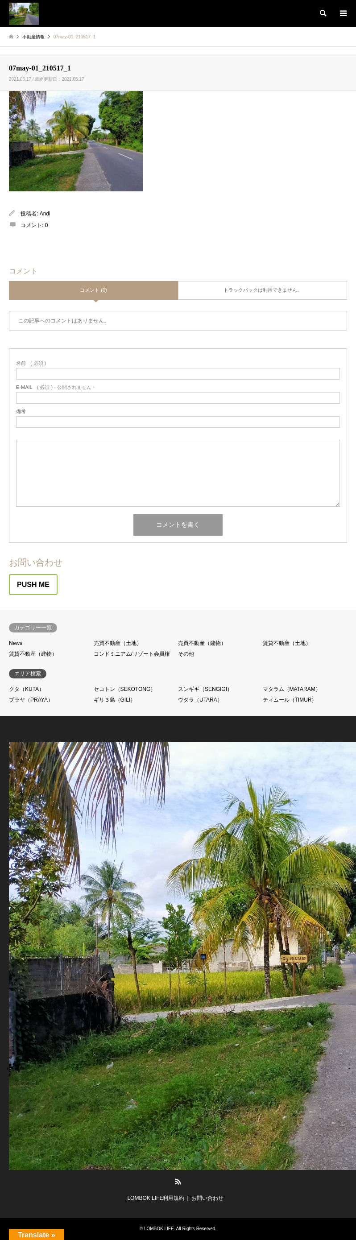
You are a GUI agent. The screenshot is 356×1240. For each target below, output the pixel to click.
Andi (45, 214)
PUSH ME (33, 584)
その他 (186, 654)
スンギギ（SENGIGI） (205, 689)
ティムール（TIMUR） (290, 700)
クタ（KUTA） (26, 689)
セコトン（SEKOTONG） (125, 689)
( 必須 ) (31, 363)
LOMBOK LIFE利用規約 (155, 1198)
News (15, 643)
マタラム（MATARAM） (292, 689)
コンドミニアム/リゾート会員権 (132, 654)
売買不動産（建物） (202, 643)
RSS (178, 1181)
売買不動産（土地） (118, 643)
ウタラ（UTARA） (200, 700)
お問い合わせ (207, 1198)
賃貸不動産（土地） (287, 643)
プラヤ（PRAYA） (31, 700)
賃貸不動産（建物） (33, 654)
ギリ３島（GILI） (115, 700)
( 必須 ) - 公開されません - (55, 387)
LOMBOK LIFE (159, 1228)
